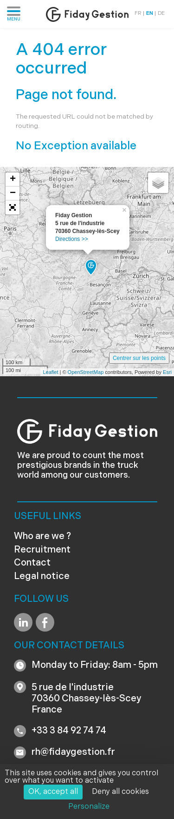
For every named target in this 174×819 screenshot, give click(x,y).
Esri (167, 372)
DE (161, 13)
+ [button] (13, 179)
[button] (12, 207)
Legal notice (42, 576)
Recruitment (42, 550)
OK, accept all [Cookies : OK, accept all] (53, 792)
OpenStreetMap (86, 372)
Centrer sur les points (139, 358)
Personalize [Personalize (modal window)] (89, 807)
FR (138, 13)
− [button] (13, 193)
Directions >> (71, 239)
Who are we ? (42, 536)
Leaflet (50, 372)
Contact (32, 563)
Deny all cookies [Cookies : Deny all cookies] (120, 792)
